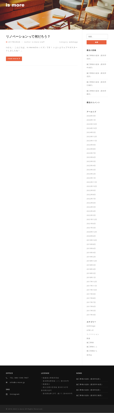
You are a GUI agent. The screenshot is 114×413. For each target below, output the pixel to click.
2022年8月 (91, 194)
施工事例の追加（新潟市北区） (88, 379)
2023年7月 (91, 153)
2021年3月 (91, 228)
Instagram (15, 394)
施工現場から (92, 351)
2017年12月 (92, 281)
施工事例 (90, 342)
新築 (88, 338)
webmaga (73, 42)
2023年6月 (91, 157)
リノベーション (93, 334)
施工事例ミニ (92, 347)
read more (14, 58)
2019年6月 (91, 248)
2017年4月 (91, 315)
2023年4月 (91, 165)
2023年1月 (91, 178)
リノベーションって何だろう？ (28, 36)
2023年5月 (91, 161)
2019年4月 (91, 252)
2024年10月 (92, 128)
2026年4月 (91, 116)
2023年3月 (91, 170)
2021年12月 (92, 219)
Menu (106, 4)
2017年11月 (92, 286)
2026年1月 (91, 120)
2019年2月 (91, 257)
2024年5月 (91, 132)
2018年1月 (91, 277)
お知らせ (90, 330)
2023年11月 (92, 141)
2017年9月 (91, 294)
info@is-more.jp (17, 382)
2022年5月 (91, 207)
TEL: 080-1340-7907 (19, 378)
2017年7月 (91, 302)
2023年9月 (91, 145)
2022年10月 (92, 186)
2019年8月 (91, 244)
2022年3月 (91, 215)
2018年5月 (91, 265)
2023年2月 (91, 174)
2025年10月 (92, 124)
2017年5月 (91, 310)
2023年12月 (92, 136)
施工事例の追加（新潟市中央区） (89, 384)
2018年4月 (91, 269)
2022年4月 (91, 211)
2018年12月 (92, 261)
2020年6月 (91, 236)
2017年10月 (92, 290)
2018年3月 (91, 273)
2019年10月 (92, 240)
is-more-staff (38, 42)
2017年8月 (91, 298)
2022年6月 (91, 203)
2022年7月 (91, 199)
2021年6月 (91, 223)
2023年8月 (91, 149)
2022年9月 (91, 190)
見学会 (89, 355)
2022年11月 (92, 182)
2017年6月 (91, 306)
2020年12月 (92, 232)
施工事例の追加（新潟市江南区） (89, 395)
